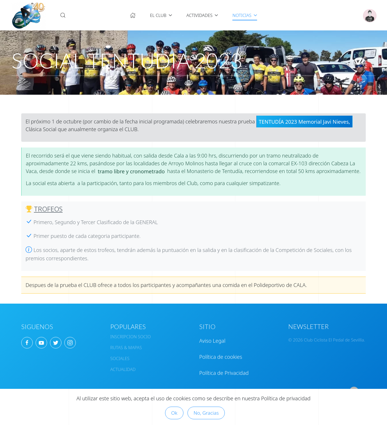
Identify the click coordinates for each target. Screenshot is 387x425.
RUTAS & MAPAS (126, 344)
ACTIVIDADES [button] (202, 15)
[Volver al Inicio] (28, 15)
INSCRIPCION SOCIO (130, 333)
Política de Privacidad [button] (224, 369)
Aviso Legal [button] (212, 337)
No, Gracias (206, 413)
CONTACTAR (213, 387)
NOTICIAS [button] (245, 15)
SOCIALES (119, 355)
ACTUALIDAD (123, 366)
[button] (63, 15)
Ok (174, 413)
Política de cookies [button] (220, 353)
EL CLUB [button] (161, 15)
